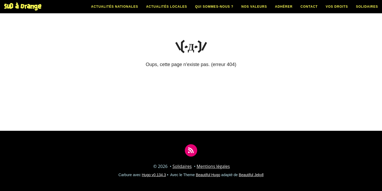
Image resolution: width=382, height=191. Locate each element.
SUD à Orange (22, 12)
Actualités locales (166, 12)
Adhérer (284, 12)
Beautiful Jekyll (251, 175)
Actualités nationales (114, 12)
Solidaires (367, 12)
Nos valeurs (254, 12)
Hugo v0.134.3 (154, 175)
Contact (309, 12)
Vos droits (337, 12)
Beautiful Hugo (208, 175)
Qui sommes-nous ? (214, 12)
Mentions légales (213, 166)
